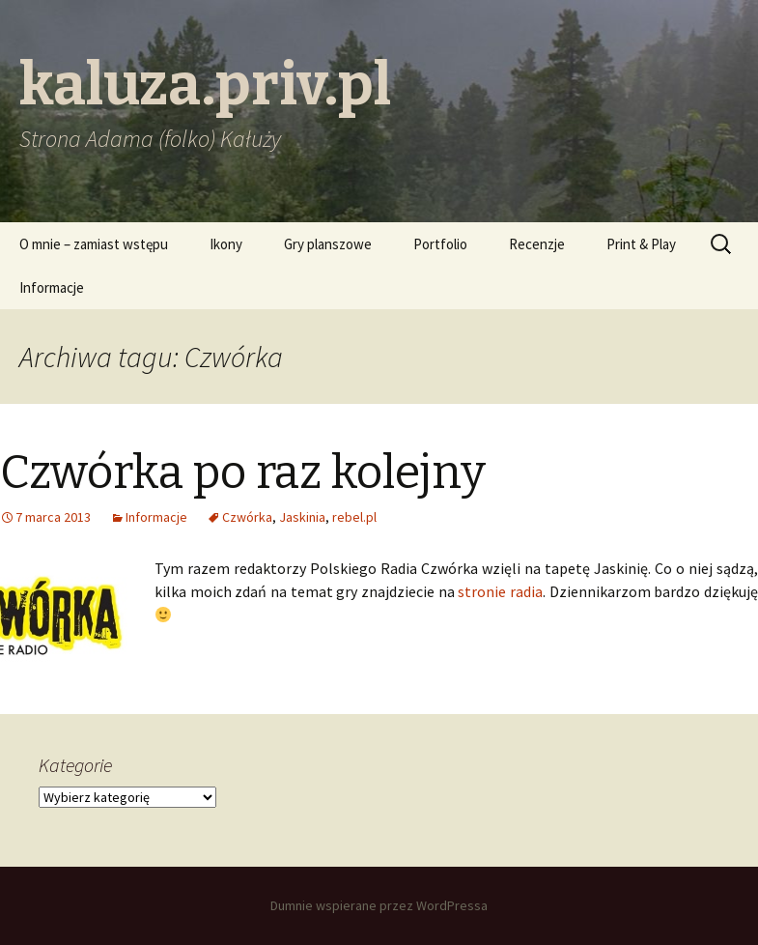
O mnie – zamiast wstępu (93, 244)
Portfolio (440, 244)
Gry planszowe (328, 244)
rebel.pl (354, 517)
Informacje (51, 287)
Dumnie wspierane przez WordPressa (379, 905)
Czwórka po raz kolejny (243, 472)
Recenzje (537, 244)
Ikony (226, 244)
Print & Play (641, 244)
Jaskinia (302, 517)
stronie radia (500, 591)
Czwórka (247, 517)
